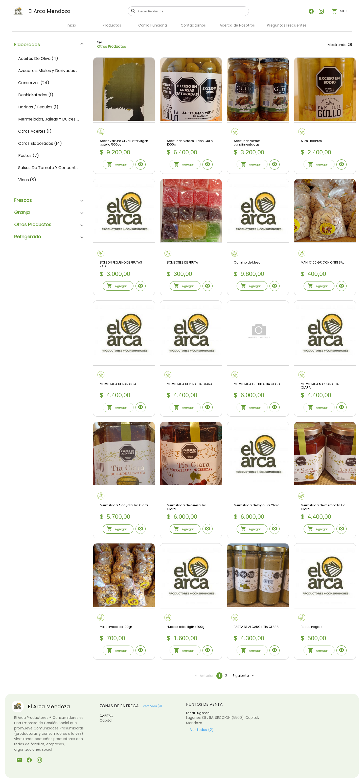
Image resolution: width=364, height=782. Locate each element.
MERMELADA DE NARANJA (118, 384)
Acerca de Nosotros (237, 25)
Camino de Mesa (247, 263)
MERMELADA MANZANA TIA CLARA (320, 386)
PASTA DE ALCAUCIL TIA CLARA (256, 627)
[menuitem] (48, 59)
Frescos (23, 200)
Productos (112, 25)
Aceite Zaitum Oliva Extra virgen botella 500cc (124, 143)
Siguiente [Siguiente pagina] (244, 675)
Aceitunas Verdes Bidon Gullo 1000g (190, 143)
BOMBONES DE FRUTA (182, 263)
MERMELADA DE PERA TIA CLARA (189, 384)
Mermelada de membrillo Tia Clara (323, 507)
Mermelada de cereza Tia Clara (186, 507)
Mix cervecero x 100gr (116, 627)
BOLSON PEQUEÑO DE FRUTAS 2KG (121, 264)
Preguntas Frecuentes (287, 25)
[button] (48, 44)
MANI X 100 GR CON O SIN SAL (322, 263)
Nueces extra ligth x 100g (185, 627)
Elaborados (27, 44)
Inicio (71, 25)
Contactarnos (193, 25)
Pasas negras (311, 627)
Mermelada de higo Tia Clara (257, 505)
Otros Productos (32, 224)
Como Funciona (152, 25)
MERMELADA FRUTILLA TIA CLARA (257, 384)
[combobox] (191, 11)
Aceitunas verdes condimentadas (247, 143)
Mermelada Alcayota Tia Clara (124, 505)
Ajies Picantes (311, 141)
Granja (22, 212)
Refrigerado (27, 236)
